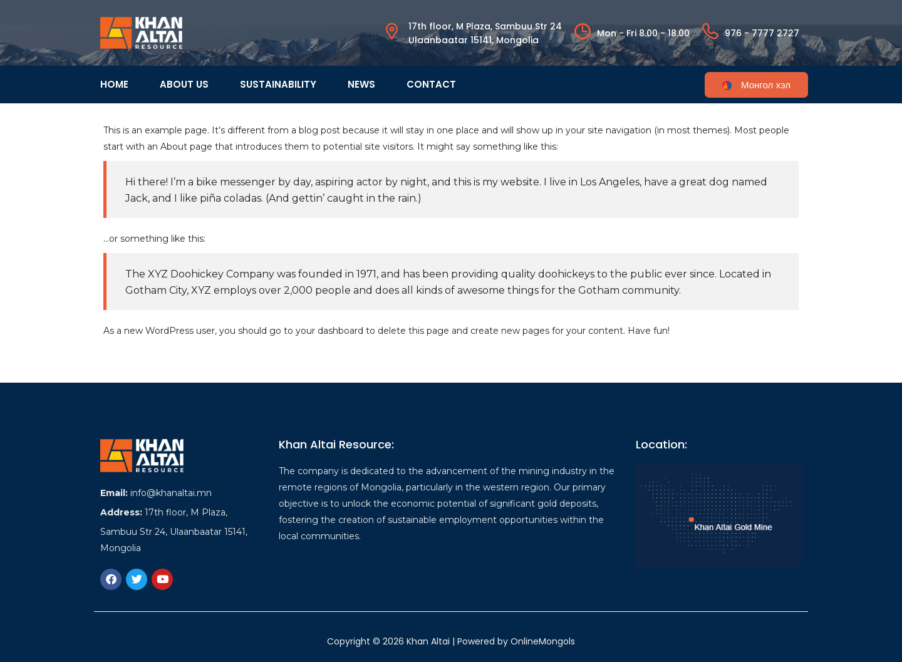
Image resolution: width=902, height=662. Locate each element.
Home (114, 84)
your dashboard (329, 330)
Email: (114, 493)
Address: (121, 512)
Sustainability (278, 84)
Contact (431, 84)
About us (184, 84)
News (361, 84)
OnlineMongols (543, 641)
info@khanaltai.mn (171, 493)
